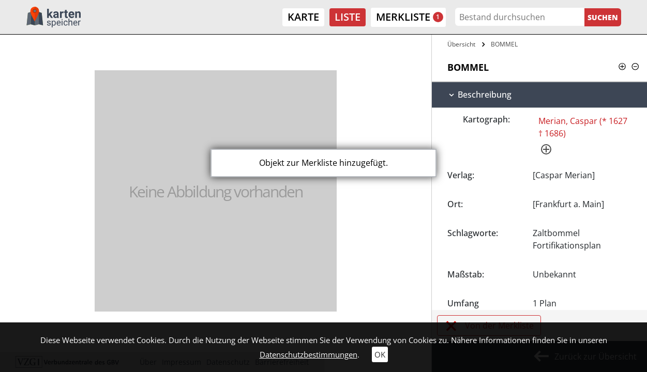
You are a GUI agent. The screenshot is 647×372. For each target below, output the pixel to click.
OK (379, 354)
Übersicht (461, 44)
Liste (347, 17)
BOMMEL (504, 44)
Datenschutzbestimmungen (308, 354)
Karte (303, 17)
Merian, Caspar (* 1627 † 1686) (582, 127)
